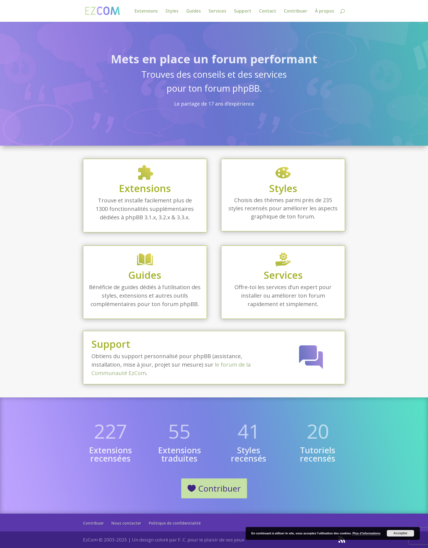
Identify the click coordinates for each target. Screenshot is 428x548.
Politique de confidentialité (175, 523)
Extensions (146, 11)
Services (217, 11)
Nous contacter (126, 523)
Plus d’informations (366, 533)
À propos (324, 11)
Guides (193, 11)
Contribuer (295, 11)
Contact (267, 11)
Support (242, 11)
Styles (172, 11)
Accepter (400, 533)
